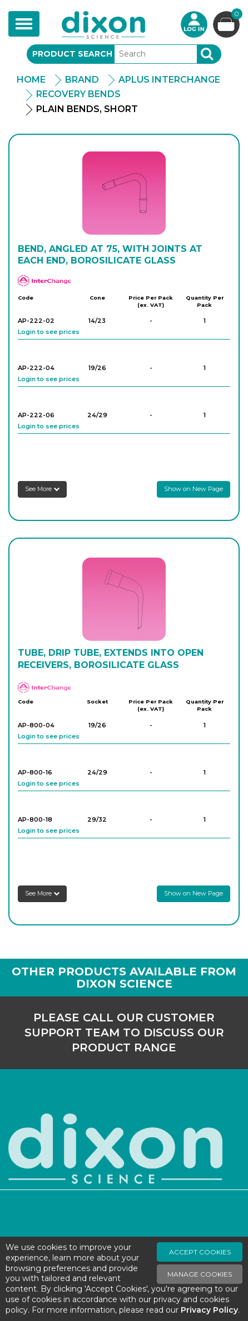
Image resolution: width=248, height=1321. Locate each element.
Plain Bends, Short (87, 109)
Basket (235, 15)
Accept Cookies (200, 1252)
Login (194, 24)
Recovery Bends (78, 94)
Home (31, 79)
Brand (82, 79)
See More (42, 489)
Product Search (72, 54)
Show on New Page (193, 489)
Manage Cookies (199, 1274)
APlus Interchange (169, 79)
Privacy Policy (209, 1310)
